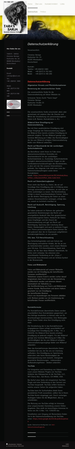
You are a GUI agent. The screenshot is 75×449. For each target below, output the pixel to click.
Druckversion (11, 444)
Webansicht (65, 446)
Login (67, 444)
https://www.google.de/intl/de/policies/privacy (48, 420)
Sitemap (19, 444)
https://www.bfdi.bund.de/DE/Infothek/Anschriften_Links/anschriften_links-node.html (48, 176)
